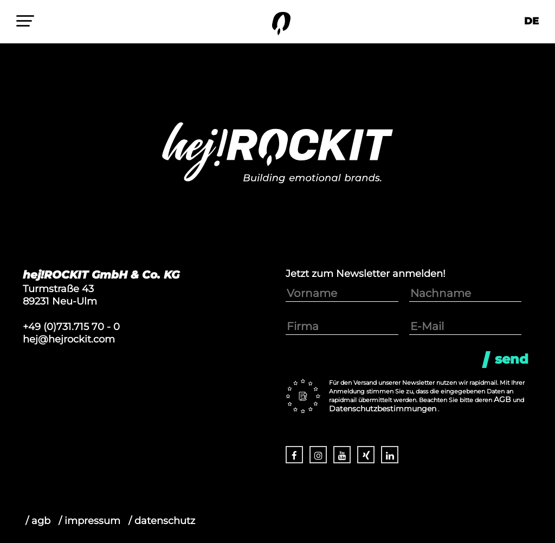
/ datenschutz (161, 520)
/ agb (37, 520)
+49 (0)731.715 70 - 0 (71, 326)
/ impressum (89, 520)
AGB (502, 399)
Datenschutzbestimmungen (382, 408)
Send (511, 359)
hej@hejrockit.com (69, 339)
